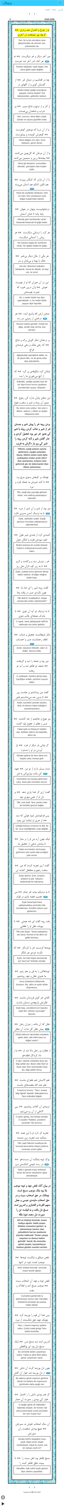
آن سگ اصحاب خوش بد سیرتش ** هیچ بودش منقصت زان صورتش (32, 1428)
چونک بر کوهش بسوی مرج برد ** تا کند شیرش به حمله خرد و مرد (32, 482)
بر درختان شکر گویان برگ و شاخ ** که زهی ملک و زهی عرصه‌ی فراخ (32, 345)
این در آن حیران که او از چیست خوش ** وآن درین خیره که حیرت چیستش (32, 287)
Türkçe (54, 10)
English (47, 10)
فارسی (60, 10)
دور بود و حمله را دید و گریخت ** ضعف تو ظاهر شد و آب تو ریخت (32, 666)
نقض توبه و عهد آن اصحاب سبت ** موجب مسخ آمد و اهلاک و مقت (32, 1285)
